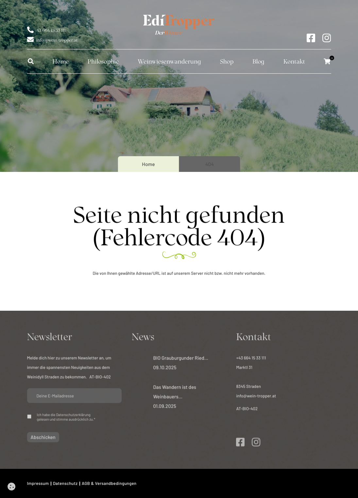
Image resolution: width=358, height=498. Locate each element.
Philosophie (103, 61)
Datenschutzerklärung (73, 417)
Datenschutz (65, 483)
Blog (258, 61)
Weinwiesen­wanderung (169, 61)
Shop (226, 61)
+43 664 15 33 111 (50, 29)
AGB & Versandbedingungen (109, 483)
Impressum (38, 483)
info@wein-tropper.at (57, 39)
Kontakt (294, 61)
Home (60, 61)
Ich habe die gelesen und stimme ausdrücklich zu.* (66, 419)
